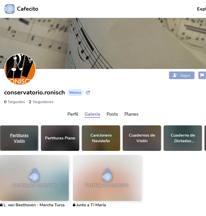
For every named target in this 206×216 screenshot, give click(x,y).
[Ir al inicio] (19, 9)
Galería (92, 114)
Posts (112, 114)
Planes (131, 114)
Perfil (72, 114)
